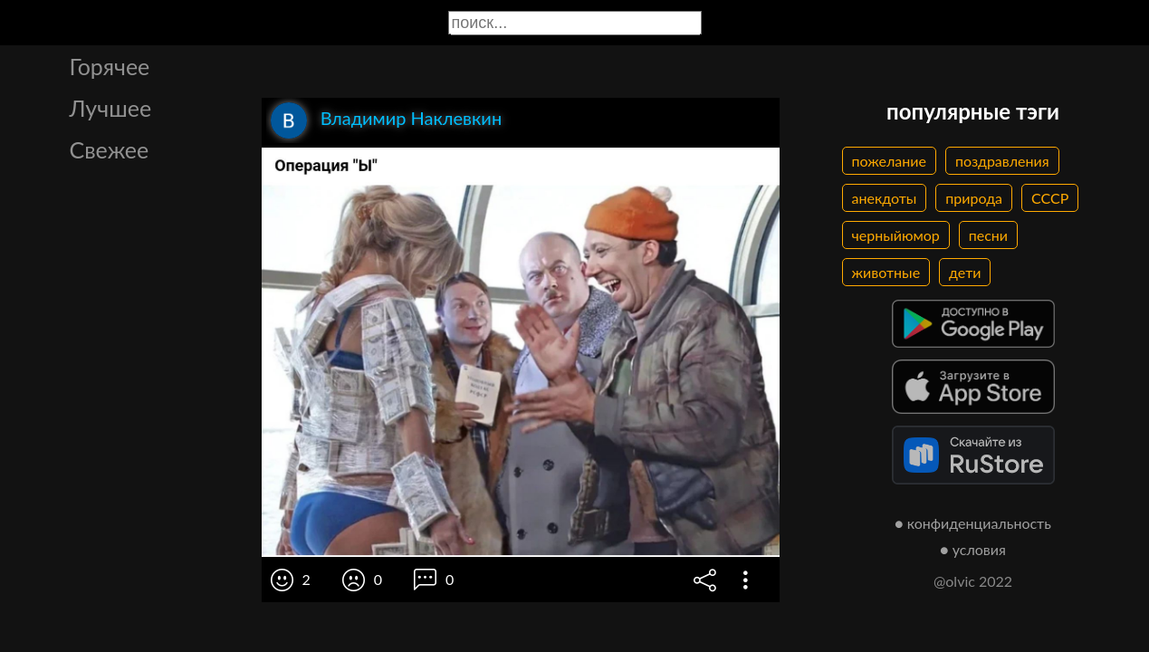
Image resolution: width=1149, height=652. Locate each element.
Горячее (110, 66)
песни (988, 235)
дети (965, 272)
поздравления (1002, 160)
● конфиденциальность (973, 523)
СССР (1049, 197)
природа (973, 197)
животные (886, 272)
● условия (973, 549)
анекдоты (884, 197)
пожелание (889, 160)
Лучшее (111, 107)
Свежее (109, 149)
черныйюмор (896, 235)
